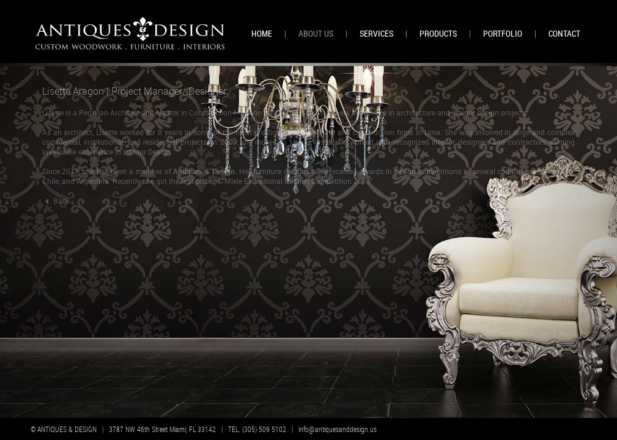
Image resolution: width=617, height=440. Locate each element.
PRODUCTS (438, 33)
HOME (261, 33)
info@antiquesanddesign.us (337, 429)
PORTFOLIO (502, 33)
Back (56, 200)
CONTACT (564, 33)
